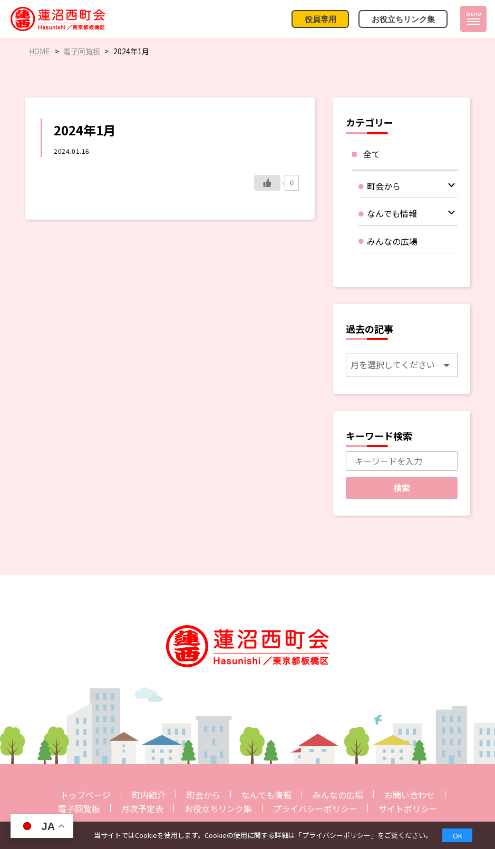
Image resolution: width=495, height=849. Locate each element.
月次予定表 (142, 808)
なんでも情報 (266, 794)
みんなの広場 (338, 794)
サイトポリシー (408, 808)
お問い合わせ (409, 794)
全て (371, 153)
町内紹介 (149, 794)
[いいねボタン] (267, 183)
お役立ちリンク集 (218, 808)
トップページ (85, 794)
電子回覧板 (79, 808)
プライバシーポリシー (315, 808)
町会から (203, 794)
